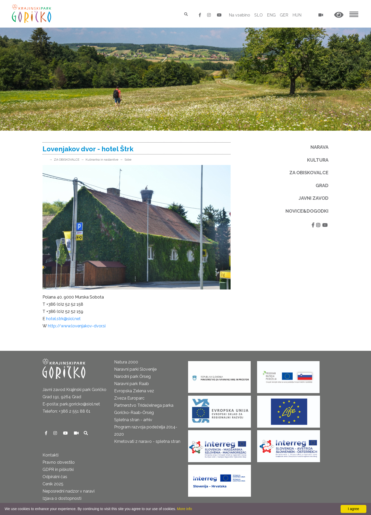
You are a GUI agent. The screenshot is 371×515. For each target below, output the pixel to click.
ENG (271, 15)
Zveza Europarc (129, 398)
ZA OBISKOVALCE (66, 159)
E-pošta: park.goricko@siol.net (71, 404)
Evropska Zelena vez (134, 390)
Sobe (127, 159)
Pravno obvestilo (59, 462)
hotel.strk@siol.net (63, 318)
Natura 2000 (126, 362)
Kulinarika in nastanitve (102, 159)
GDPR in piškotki (58, 469)
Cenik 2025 (53, 483)
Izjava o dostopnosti (62, 498)
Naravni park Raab (131, 383)
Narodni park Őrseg (132, 376)
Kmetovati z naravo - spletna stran (147, 441)
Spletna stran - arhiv (133, 419)
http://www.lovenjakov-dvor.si (77, 325)
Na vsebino (239, 15)
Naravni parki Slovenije (135, 369)
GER (284, 15)
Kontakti (50, 455)
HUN (296, 15)
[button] (339, 15)
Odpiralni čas (55, 476)
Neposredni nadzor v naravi (69, 491)
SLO (258, 15)
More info (184, 509)
